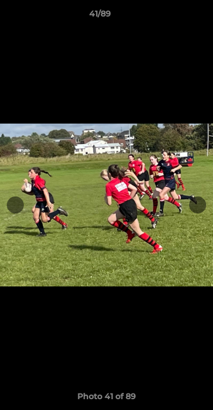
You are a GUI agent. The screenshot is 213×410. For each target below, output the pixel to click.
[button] (172, 16)
